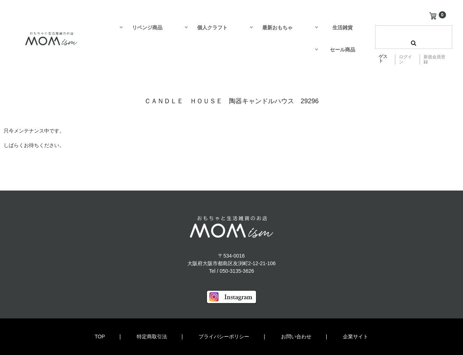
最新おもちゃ (277, 27)
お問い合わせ (296, 336)
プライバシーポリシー (224, 336)
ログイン (405, 59)
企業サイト (355, 336)
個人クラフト (212, 27)
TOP (100, 336)
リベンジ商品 (147, 27)
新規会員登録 (434, 59)
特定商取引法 (152, 336)
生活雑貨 (342, 27)
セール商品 (342, 50)
